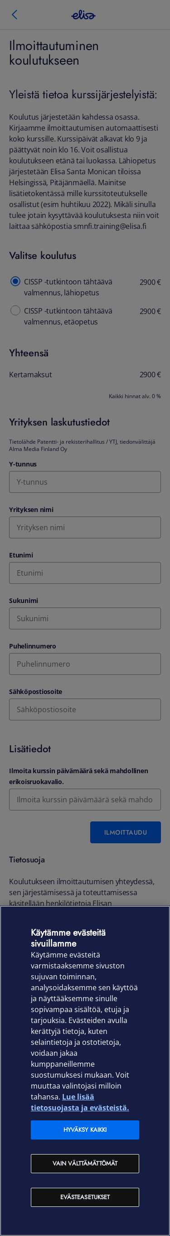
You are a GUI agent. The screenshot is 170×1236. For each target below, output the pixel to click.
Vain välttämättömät (85, 1163)
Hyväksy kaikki (85, 1129)
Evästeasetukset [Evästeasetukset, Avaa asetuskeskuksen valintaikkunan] (85, 1197)
